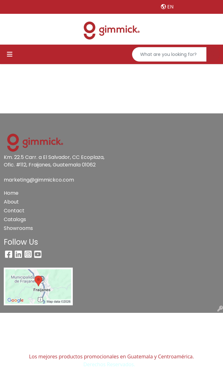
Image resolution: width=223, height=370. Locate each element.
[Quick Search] (169, 54)
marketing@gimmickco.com (39, 179)
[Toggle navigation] (9, 54)
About (11, 201)
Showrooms (18, 228)
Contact (14, 210)
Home (11, 193)
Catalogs (15, 219)
